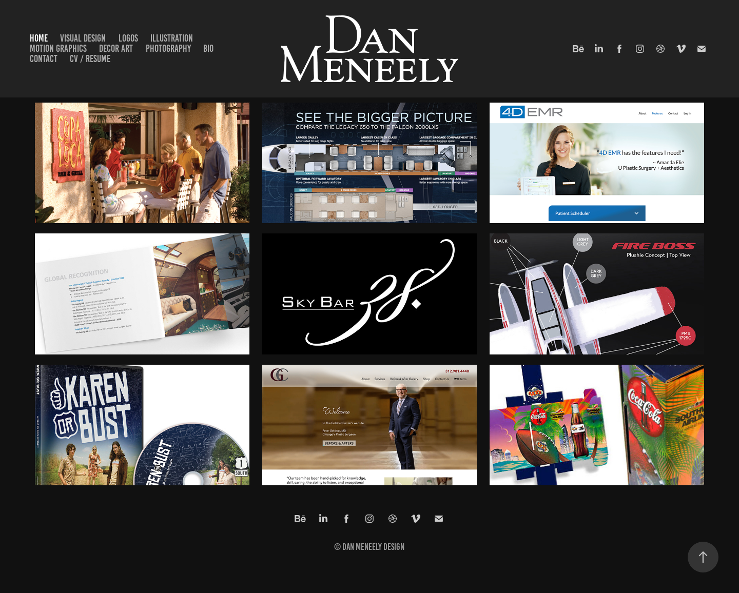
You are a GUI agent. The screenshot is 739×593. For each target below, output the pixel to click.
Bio (208, 48)
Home (39, 38)
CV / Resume (90, 58)
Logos (128, 38)
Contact (43, 58)
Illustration (171, 38)
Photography (168, 48)
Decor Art (116, 48)
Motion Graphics (58, 48)
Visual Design (83, 38)
